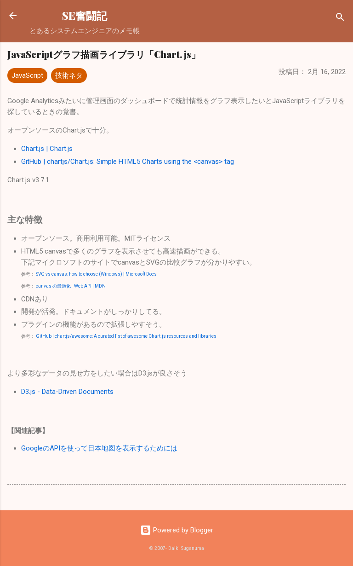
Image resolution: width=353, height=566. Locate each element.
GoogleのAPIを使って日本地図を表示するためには (99, 448)
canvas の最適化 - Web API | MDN (71, 286)
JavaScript (27, 75)
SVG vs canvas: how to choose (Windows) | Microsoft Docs (96, 274)
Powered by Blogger (176, 530)
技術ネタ (69, 75)
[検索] (340, 19)
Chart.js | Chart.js (47, 148)
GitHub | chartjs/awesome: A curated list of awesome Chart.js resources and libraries (126, 336)
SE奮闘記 (84, 15)
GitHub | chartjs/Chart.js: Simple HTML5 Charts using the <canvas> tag (127, 161)
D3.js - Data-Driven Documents (67, 391)
